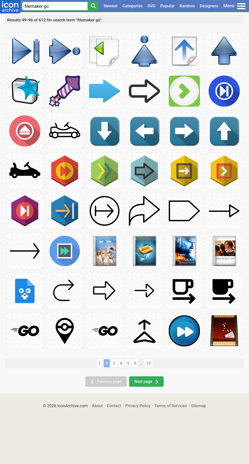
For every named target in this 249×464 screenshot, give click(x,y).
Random (187, 5)
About (97, 405)
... (141, 363)
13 (148, 363)
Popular (167, 5)
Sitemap (198, 405)
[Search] (93, 6)
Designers (209, 5)
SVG (151, 5)
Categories (133, 5)
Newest (110, 5)
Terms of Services (170, 405)
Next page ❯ (146, 381)
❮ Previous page (106, 381)
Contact (114, 405)
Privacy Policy (137, 405)
